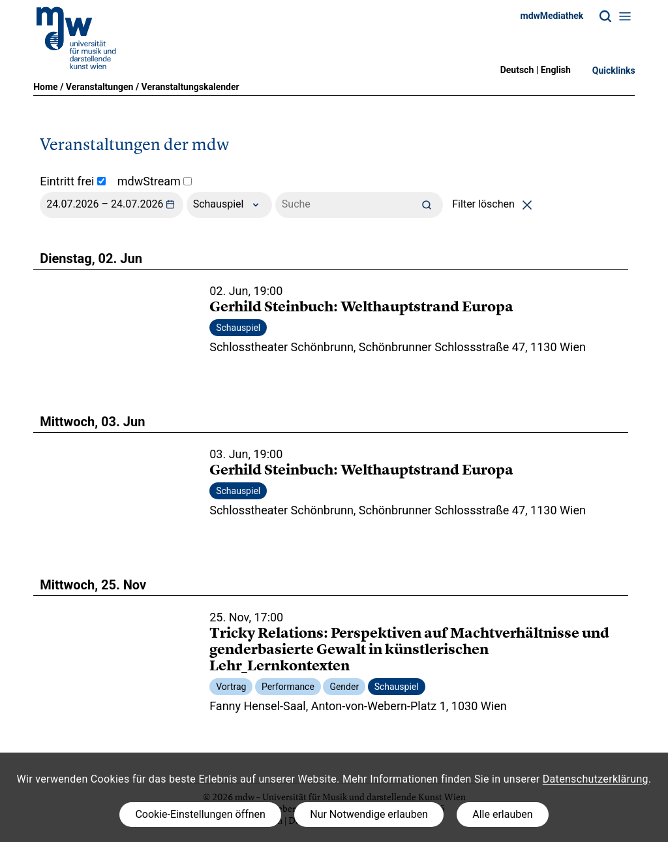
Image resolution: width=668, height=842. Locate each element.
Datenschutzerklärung (595, 779)
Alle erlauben (502, 814)
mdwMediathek (552, 15)
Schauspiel (229, 205)
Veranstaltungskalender (190, 87)
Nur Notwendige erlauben (369, 814)
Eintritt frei (73, 181)
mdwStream (154, 181)
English (556, 70)
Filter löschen (494, 204)
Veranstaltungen (100, 87)
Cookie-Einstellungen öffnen (200, 814)
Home (45, 87)
